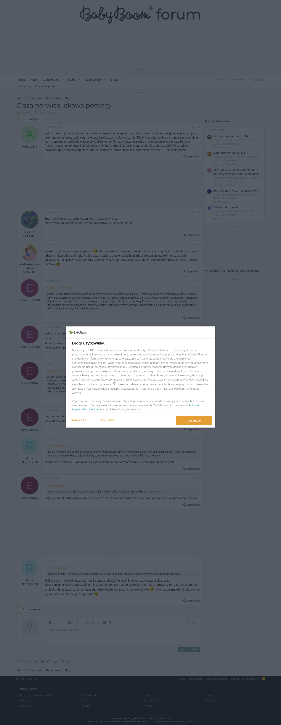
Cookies (94, 409)
